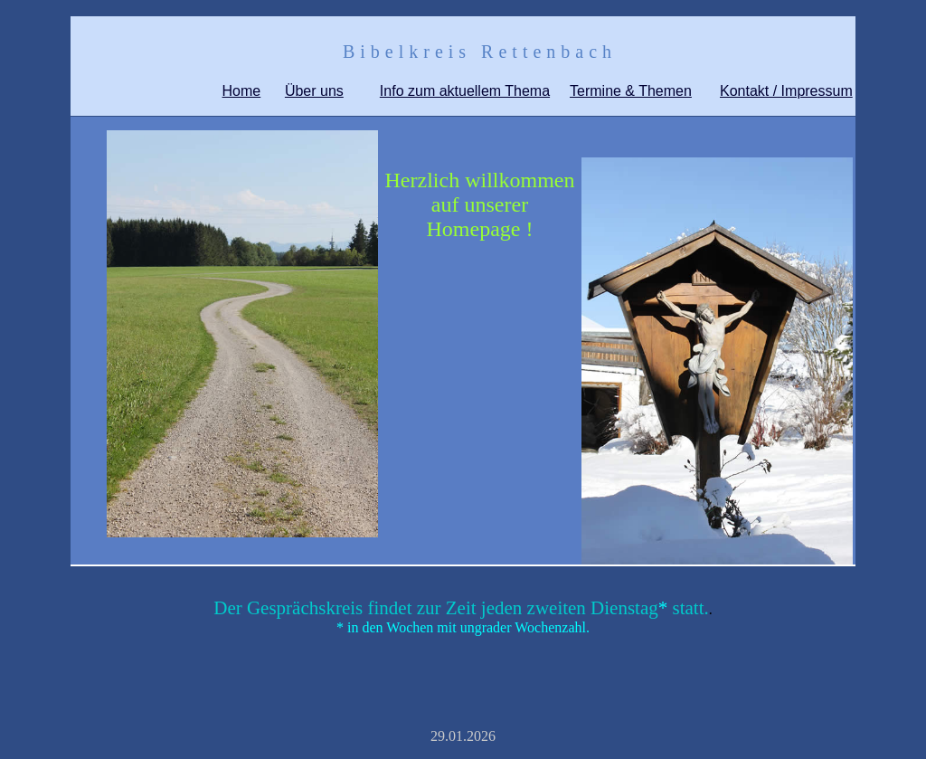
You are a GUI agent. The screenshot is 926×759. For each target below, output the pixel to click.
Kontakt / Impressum (786, 91)
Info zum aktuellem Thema (465, 91)
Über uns (314, 91)
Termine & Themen (631, 91)
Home (241, 91)
